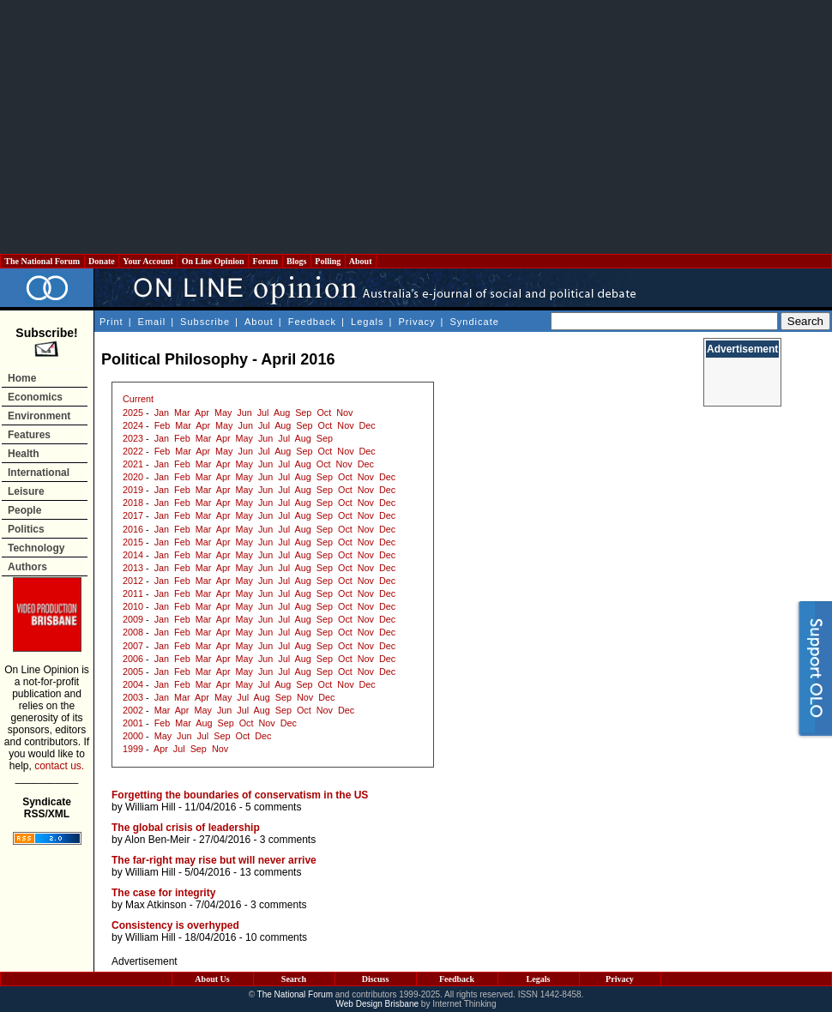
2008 (133, 632)
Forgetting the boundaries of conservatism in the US (240, 795)
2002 (133, 710)
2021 (133, 464)
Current (138, 399)
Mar (182, 412)
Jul (263, 412)
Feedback (312, 321)
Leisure (26, 491)
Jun (244, 412)
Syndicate (474, 321)
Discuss (375, 979)
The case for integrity (163, 893)
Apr (202, 412)
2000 (133, 736)
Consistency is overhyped (175, 925)
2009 (133, 619)
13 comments (270, 872)
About (360, 261)
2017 (133, 515)
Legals (367, 321)
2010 (133, 606)
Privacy (416, 321)
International (38, 473)
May (223, 412)
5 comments (273, 807)
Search (293, 979)
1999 (133, 749)
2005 (133, 671)
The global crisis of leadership (186, 828)
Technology (36, 548)
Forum (265, 261)
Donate (102, 261)
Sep (303, 412)
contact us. (59, 766)
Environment (39, 416)
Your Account (148, 261)
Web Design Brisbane (377, 1004)
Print (111, 321)
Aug (282, 412)
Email (152, 321)
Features (29, 435)
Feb (162, 425)
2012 (133, 580)
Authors (27, 567)
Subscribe (205, 321)
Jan (161, 412)
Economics (35, 397)
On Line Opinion (212, 261)
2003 (133, 697)
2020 (133, 477)
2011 (133, 593)
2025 (133, 412)
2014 (133, 555)
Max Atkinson (155, 905)
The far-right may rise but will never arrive (214, 860)
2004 (133, 684)
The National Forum (42, 261)
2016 (133, 529)
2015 (133, 542)
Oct (324, 412)
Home (22, 378)
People (24, 510)
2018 (133, 502)
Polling (328, 261)
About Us (212, 979)
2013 (133, 568)
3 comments (288, 840)
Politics (26, 529)
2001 (133, 723)
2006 (133, 659)
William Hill (150, 807)
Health (23, 454)
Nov (344, 412)
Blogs (297, 261)
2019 (133, 490)
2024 (133, 425)
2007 (133, 646)
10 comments (276, 937)
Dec (367, 425)
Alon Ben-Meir (157, 840)
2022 (133, 451)
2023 (133, 438)
